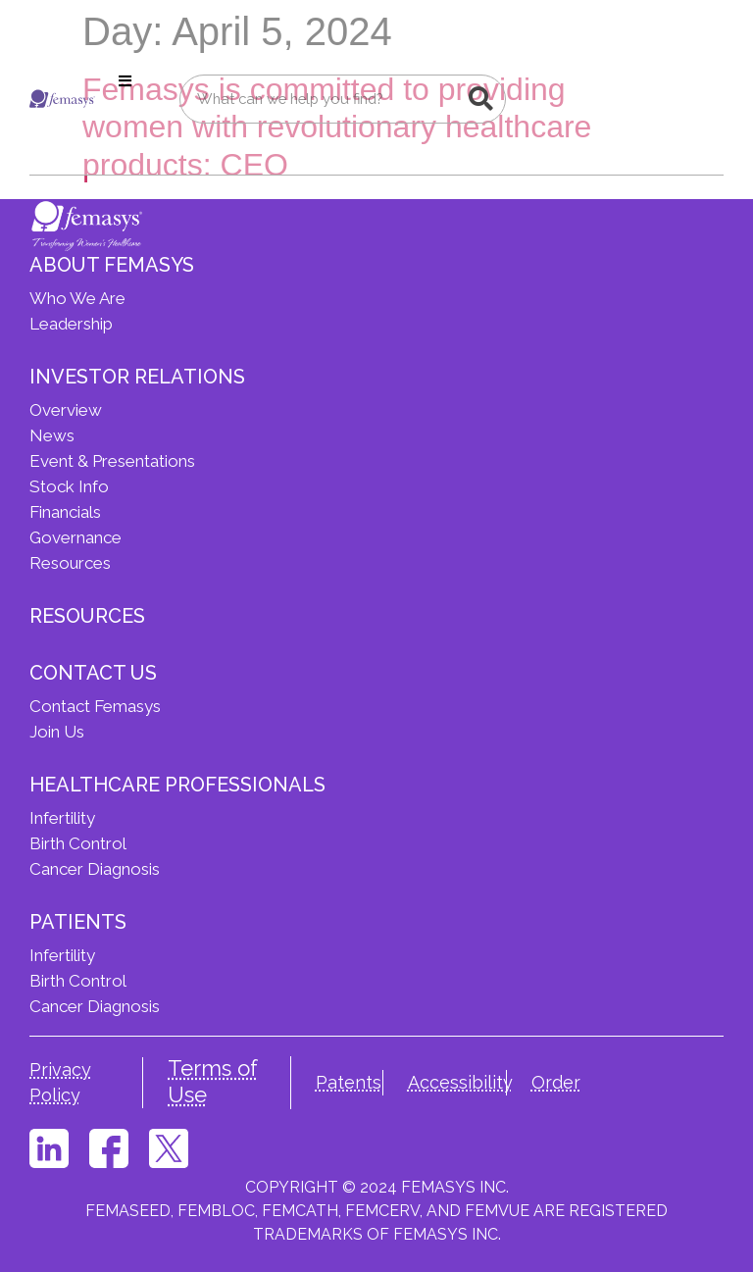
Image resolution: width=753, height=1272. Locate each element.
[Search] (480, 99)
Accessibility (460, 1082)
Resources (87, 616)
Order (555, 1082)
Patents (348, 1082)
